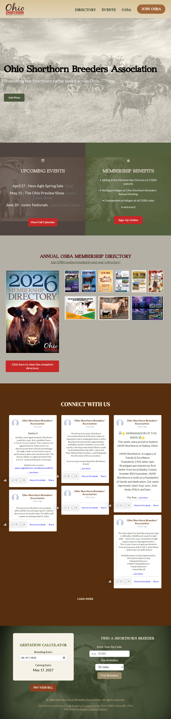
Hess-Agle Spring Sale (45, 186)
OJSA (126, 9)
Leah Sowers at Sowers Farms (83, 705)
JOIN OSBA (151, 8)
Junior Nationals (34, 205)
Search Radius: (109, 660)
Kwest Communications (93, 709)
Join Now (14, 97)
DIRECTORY (85, 9)
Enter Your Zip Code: (109, 646)
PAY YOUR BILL (43, 687)
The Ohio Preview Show (44, 193)
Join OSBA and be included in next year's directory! (85, 262)
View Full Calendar (43, 222)
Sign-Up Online (128, 220)
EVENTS (109, 9)
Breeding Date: (43, 651)
